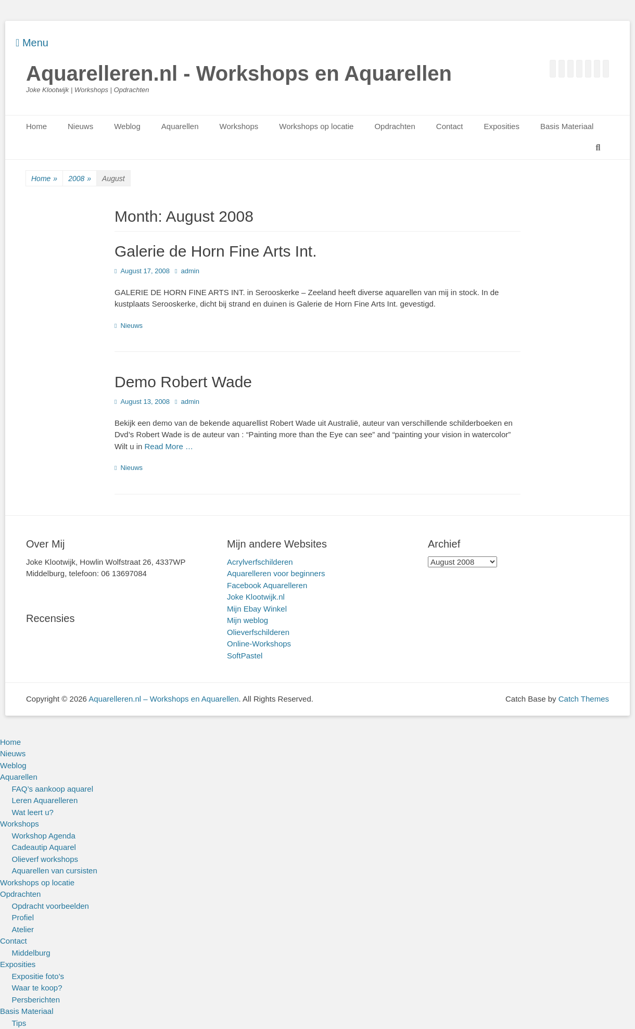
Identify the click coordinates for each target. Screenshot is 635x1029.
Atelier (23, 929)
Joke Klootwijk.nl (256, 596)
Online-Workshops (259, 643)
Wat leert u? (33, 812)
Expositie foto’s (38, 976)
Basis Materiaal (567, 126)
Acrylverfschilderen (260, 561)
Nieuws (80, 126)
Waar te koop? (37, 987)
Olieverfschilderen (258, 632)
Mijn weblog (247, 620)
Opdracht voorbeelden (50, 905)
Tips (19, 1023)
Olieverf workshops (45, 859)
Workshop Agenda (43, 835)
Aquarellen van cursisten (54, 870)
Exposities (501, 126)
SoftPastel (244, 655)
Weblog (127, 126)
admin (190, 271)
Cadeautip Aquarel (44, 847)
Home (36, 126)
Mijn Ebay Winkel (257, 608)
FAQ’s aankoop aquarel (53, 788)
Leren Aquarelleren (45, 800)
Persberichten (36, 999)
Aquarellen (180, 126)
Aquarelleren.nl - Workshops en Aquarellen (239, 73)
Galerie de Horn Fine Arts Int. (216, 251)
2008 (79, 178)
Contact (449, 126)
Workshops (239, 126)
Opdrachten (394, 126)
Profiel (23, 917)
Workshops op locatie (316, 126)
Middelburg (31, 952)
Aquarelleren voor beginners (276, 573)
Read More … (169, 446)
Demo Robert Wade (183, 381)
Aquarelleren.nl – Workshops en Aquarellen (163, 698)
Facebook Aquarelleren (267, 585)
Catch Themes (583, 698)
